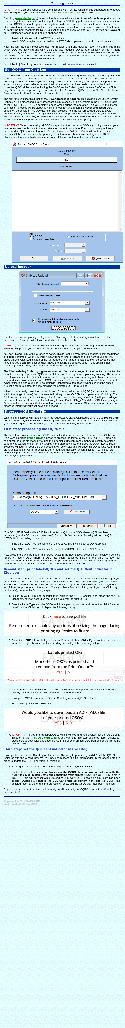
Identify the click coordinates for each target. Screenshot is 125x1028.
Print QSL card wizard (105, 581)
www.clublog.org (26, 18)
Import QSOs (35, 437)
